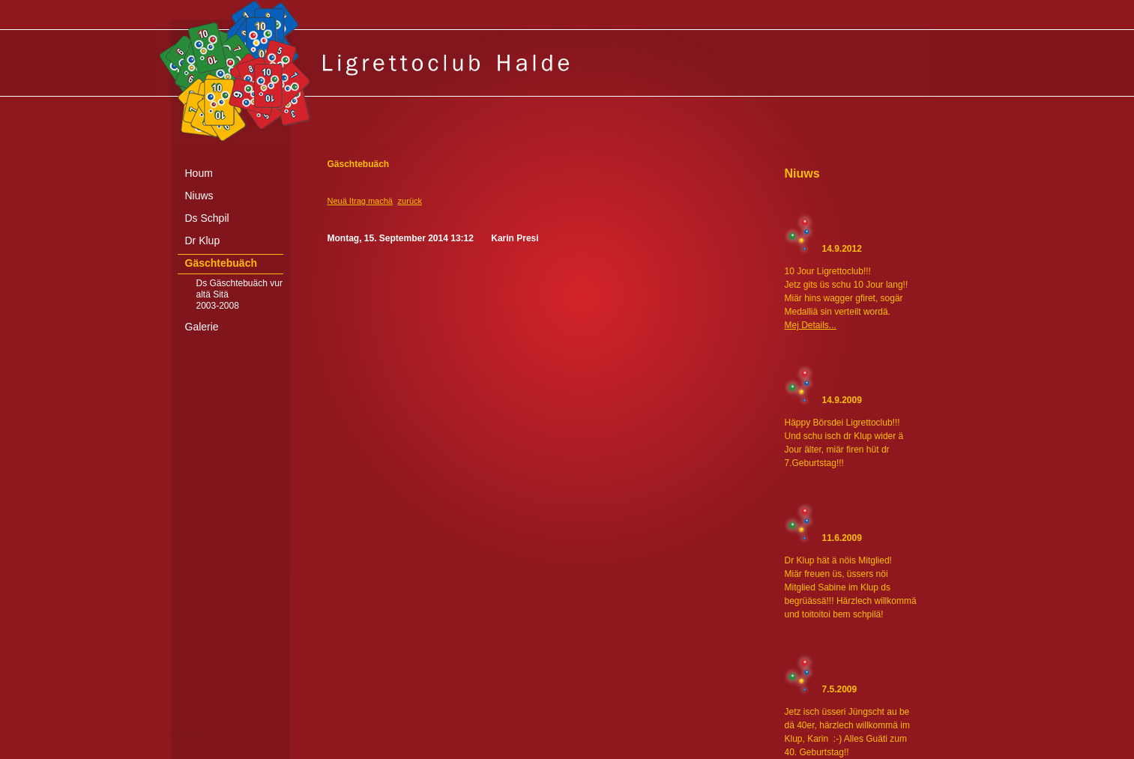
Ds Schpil (207, 218)
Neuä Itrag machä (360, 200)
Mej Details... (810, 325)
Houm (199, 173)
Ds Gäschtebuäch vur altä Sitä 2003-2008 (239, 294)
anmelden (188, 735)
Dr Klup (202, 241)
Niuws (199, 196)
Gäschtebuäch (221, 263)
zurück (410, 200)
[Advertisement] (567, 747)
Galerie (202, 327)
